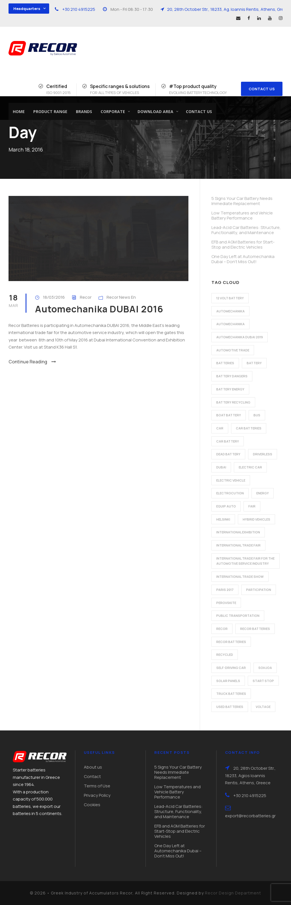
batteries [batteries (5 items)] (225, 363)
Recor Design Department (233, 893)
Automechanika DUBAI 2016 (99, 309)
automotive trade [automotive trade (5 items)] (232, 350)
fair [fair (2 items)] (251, 506)
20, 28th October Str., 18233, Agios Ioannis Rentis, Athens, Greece (250, 775)
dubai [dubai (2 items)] (221, 467)
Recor (86, 297)
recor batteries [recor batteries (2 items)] (255, 628)
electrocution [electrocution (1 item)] (230, 493)
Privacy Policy (97, 795)
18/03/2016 (54, 297)
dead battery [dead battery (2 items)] (228, 454)
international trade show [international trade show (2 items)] (240, 576)
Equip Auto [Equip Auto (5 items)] (226, 506)
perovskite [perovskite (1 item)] (226, 603)
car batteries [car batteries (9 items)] (248, 428)
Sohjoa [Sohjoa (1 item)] (265, 668)
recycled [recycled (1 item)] (224, 654)
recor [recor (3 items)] (222, 628)
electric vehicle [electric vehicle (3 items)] (230, 480)
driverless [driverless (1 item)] (262, 454)
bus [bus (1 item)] (256, 415)
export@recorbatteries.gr (250, 816)
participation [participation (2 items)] (258, 589)
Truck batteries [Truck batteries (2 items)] (231, 693)
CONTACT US (262, 88)
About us (93, 767)
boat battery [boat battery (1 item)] (228, 415)
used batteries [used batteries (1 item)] (229, 707)
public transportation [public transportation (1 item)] (237, 615)
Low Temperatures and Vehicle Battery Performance (242, 215)
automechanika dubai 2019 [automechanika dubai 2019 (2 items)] (239, 337)
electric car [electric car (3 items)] (250, 467)
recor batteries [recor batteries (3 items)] (231, 642)
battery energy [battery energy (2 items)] (230, 389)
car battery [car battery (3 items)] (227, 441)
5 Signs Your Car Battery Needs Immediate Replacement (242, 200)
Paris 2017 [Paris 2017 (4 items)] (225, 589)
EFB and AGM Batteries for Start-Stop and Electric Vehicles (243, 244)
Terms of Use (97, 786)
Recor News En (121, 297)
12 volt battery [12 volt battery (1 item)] (230, 298)
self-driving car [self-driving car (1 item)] (231, 668)
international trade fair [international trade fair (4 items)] (238, 545)
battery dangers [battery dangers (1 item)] (232, 376)
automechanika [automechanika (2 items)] (230, 311)
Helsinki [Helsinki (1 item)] (223, 519)
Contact (92, 776)
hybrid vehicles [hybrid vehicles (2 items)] (256, 519)
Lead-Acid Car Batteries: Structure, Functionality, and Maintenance (246, 230)
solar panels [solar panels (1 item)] (228, 681)
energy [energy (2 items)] (262, 493)
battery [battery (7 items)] (254, 363)
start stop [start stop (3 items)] (263, 681)
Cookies (92, 805)
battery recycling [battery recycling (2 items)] (233, 402)
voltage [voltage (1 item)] (263, 707)
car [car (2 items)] (219, 428)
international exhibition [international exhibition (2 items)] (238, 532)
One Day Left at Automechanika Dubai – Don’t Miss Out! (243, 259)
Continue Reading (32, 362)
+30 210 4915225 (78, 9)
